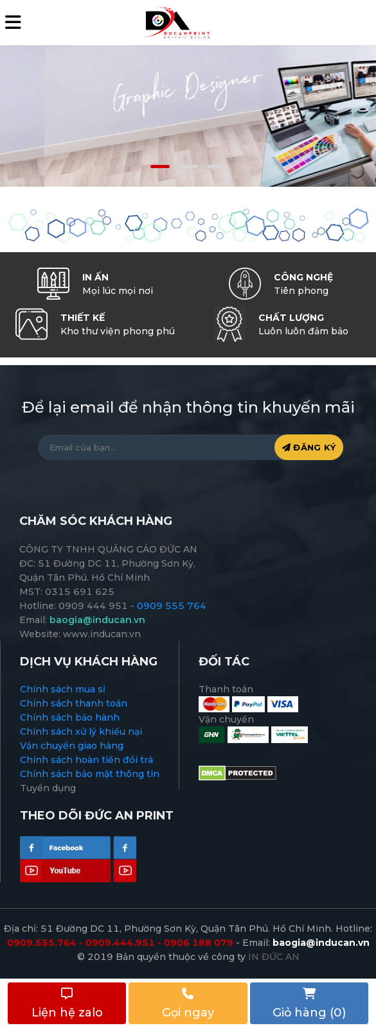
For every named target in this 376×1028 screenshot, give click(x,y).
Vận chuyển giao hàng (71, 745)
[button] (160, 166)
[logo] (176, 22)
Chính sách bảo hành (70, 717)
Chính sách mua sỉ (62, 689)
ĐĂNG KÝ (309, 447)
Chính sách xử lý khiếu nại (81, 731)
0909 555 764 (171, 606)
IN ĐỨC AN (274, 957)
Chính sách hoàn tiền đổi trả (86, 760)
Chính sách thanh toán (73, 703)
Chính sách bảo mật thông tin (89, 774)
